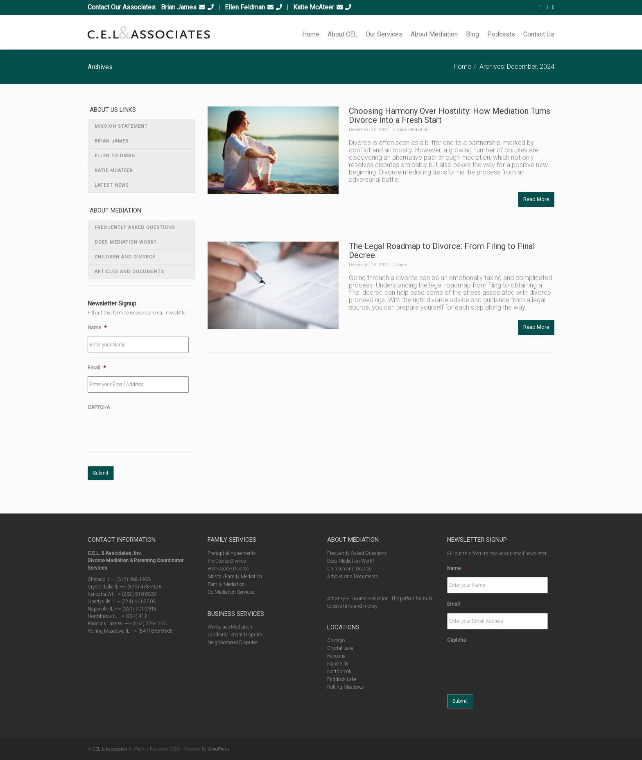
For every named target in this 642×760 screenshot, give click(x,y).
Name (97, 327)
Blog (472, 34)
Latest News (112, 185)
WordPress (219, 749)
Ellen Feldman (245, 7)
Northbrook (339, 671)
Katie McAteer (313, 7)
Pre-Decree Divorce (227, 561)
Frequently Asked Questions (135, 227)
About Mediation (434, 34)
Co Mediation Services (231, 592)
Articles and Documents (129, 271)
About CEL (342, 34)
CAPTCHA (99, 407)
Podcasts (501, 34)
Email (97, 368)
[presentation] (150, 432)
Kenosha (336, 656)
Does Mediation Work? (126, 242)
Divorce (399, 264)
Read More (536, 199)
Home (310, 34)
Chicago (336, 640)
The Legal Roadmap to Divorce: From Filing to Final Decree (442, 250)
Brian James (179, 7)
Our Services (384, 34)
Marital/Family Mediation (235, 576)
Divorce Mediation (410, 129)
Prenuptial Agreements (232, 553)
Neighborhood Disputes (233, 642)
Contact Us (538, 34)
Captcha (456, 640)
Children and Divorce (125, 257)
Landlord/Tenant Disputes (235, 635)
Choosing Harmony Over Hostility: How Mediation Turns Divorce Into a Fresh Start (449, 115)
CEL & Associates (109, 749)
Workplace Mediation (230, 627)
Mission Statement (121, 126)
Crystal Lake (340, 648)
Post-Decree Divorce (228, 569)
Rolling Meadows (345, 687)
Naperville (337, 664)
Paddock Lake (341, 679)
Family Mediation (226, 584)
